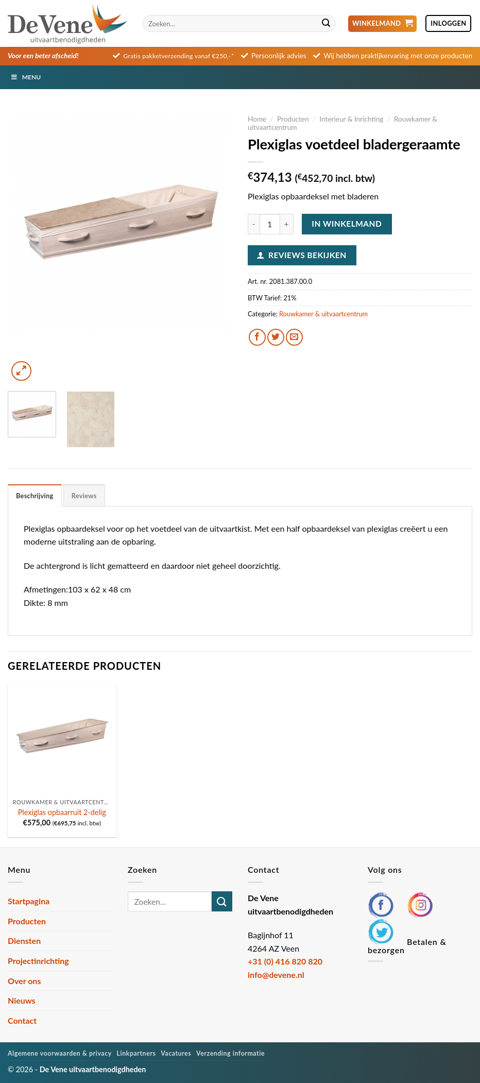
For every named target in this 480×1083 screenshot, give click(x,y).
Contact (22, 1020)
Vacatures (176, 1053)
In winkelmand (347, 223)
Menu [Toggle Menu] (25, 77)
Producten (293, 119)
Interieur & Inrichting (351, 119)
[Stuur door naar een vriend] (294, 337)
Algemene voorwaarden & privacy (60, 1053)
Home (257, 119)
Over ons (24, 981)
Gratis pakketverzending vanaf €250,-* (179, 56)
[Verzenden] (326, 23)
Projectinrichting (38, 961)
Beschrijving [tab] (35, 496)
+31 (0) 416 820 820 (285, 961)
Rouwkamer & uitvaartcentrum (323, 314)
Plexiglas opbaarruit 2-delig (62, 812)
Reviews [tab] (84, 496)
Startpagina (28, 901)
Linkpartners (136, 1053)
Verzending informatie (230, 1053)
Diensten (24, 940)
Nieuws (22, 1000)
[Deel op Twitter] (275, 337)
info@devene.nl (276, 974)
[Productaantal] (270, 224)
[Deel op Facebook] (257, 337)
